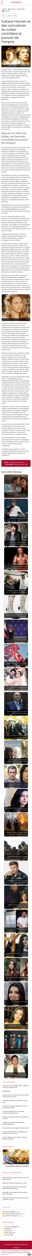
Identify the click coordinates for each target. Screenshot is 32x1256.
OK (29, 1254)
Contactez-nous (10, 1244)
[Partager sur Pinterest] (15, 16)
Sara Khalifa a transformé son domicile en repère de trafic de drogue (14, 1187)
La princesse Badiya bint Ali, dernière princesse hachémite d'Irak (13, 1112)
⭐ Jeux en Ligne (8, 1235)
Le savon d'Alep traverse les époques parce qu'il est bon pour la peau (15, 1132)
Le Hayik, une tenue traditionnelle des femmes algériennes (13, 1123)
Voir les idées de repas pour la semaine (17, 1166)
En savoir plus (5, 1254)
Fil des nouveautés (10, 1216)
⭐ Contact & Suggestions (11, 1227)
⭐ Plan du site (7, 1231)
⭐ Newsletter (7, 1229)
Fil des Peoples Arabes (11, 1214)
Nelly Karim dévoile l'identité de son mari (14, 1183)
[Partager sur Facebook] (3, 16)
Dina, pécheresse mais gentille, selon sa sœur (15, 1128)
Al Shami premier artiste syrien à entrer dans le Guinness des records (15, 1095)
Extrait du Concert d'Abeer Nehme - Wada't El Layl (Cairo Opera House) (15, 1086)
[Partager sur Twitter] (9, 16)
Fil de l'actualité (9, 1212)
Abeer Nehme (6, 1091)
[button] (1, 2)
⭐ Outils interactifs (9, 1233)
